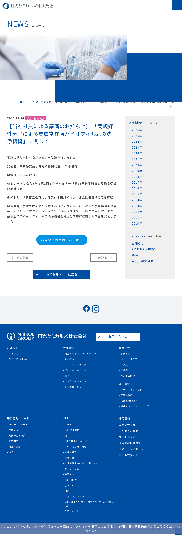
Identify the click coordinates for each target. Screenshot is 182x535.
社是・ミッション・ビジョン (80, 353)
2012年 (137, 212)
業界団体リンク (73, 386)
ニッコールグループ (75, 364)
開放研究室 (15, 429)
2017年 (137, 182)
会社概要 (69, 358)
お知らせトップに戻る (61, 274)
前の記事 (22, 257)
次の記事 (101, 257)
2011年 (137, 217)
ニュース (13, 353)
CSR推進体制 (72, 429)
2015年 (137, 194)
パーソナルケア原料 (131, 389)
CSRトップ (71, 424)
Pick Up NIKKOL (18, 358)
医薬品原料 (127, 395)
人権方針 (69, 457)
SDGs (68, 490)
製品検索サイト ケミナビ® (135, 406)
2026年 (137, 130)
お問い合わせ (118, 336)
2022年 (137, 153)
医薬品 (124, 364)
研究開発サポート (18, 424)
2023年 (137, 147)
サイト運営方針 (128, 455)
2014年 (137, 200)
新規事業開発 (128, 375)
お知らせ (138, 243)
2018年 (137, 176)
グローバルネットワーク (78, 370)
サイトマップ (127, 436)
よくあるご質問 (128, 430)
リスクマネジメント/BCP (79, 381)
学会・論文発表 (36, 118)
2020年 (137, 165)
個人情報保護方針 (130, 443)
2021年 (137, 159)
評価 (11, 452)
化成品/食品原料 (130, 400)
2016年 (137, 188)
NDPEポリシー (73, 479)
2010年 (137, 223)
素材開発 (13, 440)
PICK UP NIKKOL (144, 249)
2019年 (137, 171)
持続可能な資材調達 (75, 446)
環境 (67, 435)
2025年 (137, 136)
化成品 (124, 370)
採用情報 (124, 418)
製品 (135, 255)
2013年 (137, 206)
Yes (87, 531)
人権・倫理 (71, 452)
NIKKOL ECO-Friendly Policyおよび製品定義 (89, 503)
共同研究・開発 (17, 435)
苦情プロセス (72, 485)
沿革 (67, 375)
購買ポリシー (72, 474)
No (94, 531)
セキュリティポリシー (132, 449)
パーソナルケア (129, 358)
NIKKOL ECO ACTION (77, 440)
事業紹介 (125, 353)
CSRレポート (72, 511)
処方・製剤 (15, 446)
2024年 (137, 141)
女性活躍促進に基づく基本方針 (81, 463)
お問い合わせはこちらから (62, 239)
